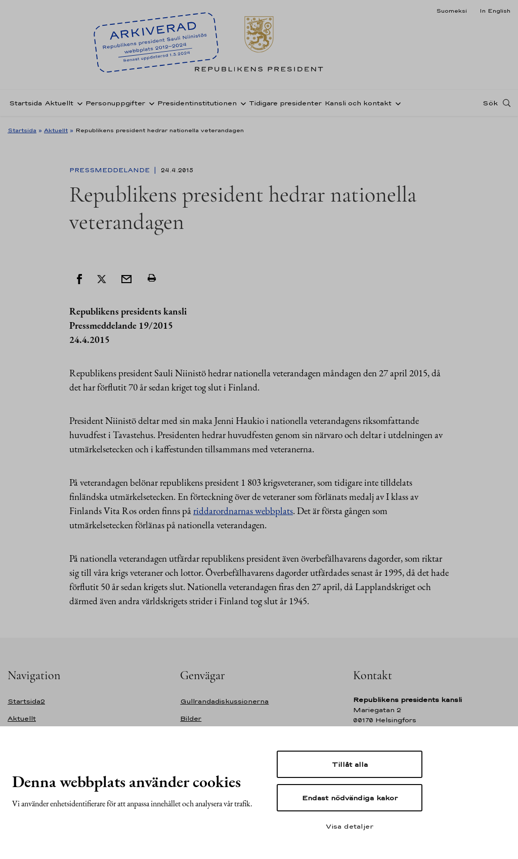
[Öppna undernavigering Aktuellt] (77, 103)
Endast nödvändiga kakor (350, 797)
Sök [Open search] (490, 102)
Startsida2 (26, 701)
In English (495, 10)
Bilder (190, 718)
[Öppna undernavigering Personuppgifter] (149, 103)
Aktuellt (59, 103)
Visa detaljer (349, 826)
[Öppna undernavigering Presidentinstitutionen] (241, 103)
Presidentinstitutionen (197, 103)
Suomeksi (451, 10)
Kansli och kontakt (358, 103)
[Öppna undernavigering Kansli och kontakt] (396, 103)
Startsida (25, 103)
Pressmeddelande (110, 170)
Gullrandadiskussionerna (224, 701)
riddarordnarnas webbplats (243, 510)
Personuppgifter (115, 103)
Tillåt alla (350, 764)
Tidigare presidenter (285, 103)
